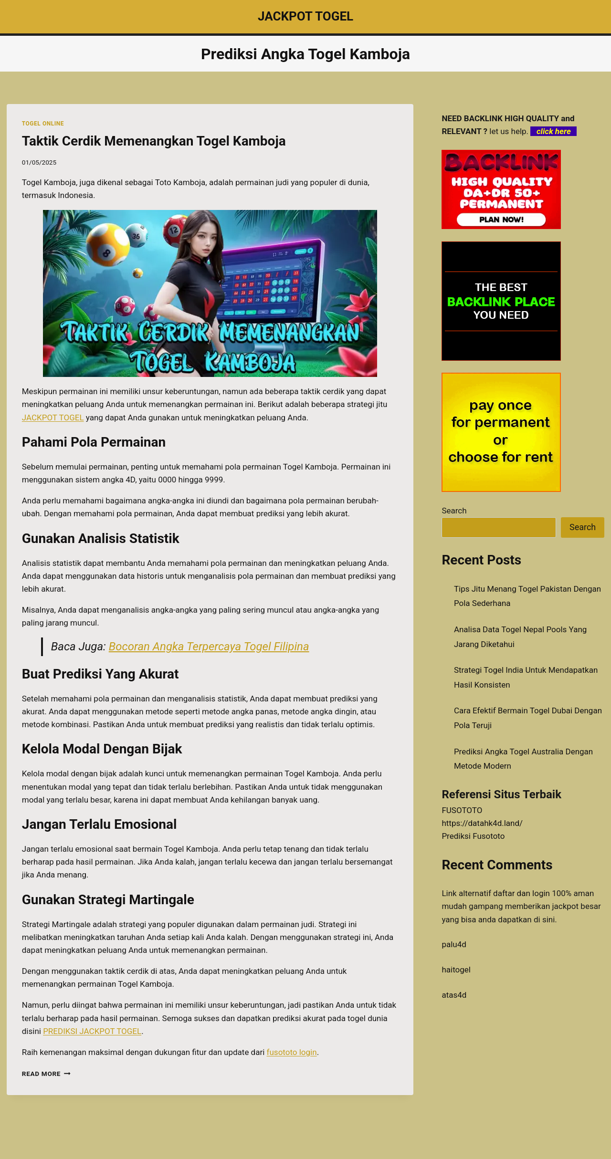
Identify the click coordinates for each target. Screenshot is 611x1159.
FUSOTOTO (462, 810)
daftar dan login (521, 893)
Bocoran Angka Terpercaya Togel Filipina (209, 646)
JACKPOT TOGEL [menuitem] (53, 417)
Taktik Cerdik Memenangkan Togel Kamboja (154, 141)
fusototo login (292, 1052)
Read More (46, 1073)
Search (454, 510)
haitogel (456, 969)
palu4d (454, 944)
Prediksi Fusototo (473, 836)
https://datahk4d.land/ (482, 823)
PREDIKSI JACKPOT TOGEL (92, 1031)
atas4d (454, 995)
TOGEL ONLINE (43, 123)
